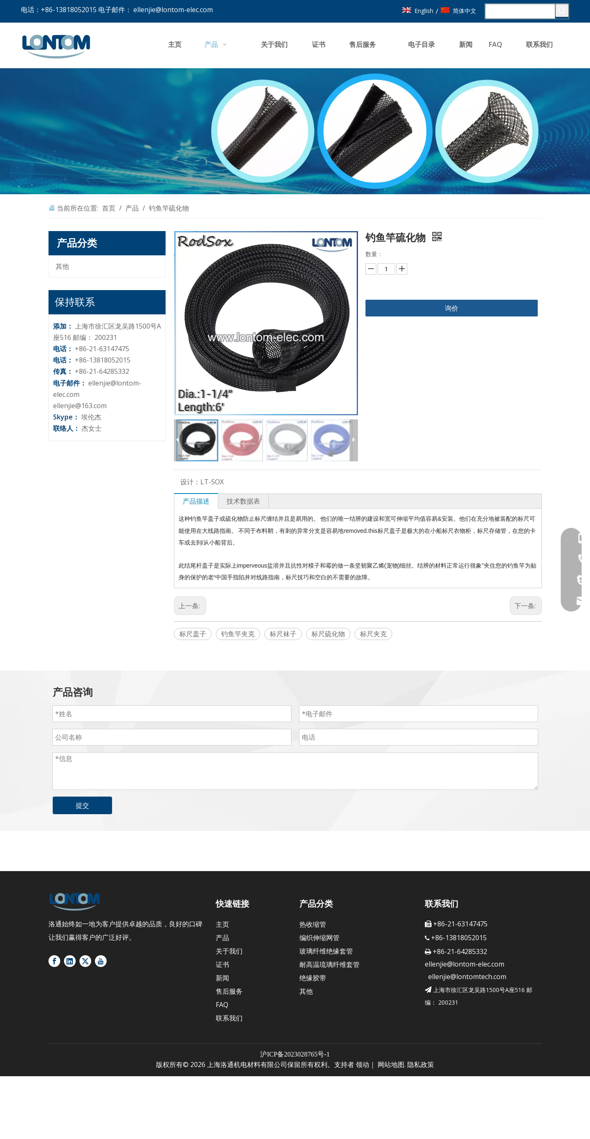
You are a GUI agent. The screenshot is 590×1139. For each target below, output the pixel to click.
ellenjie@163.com (80, 405)
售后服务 (229, 991)
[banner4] (295, 131)
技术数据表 (243, 501)
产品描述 (196, 501)
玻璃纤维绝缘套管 (326, 951)
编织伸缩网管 (319, 937)
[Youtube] (101, 961)
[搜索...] (520, 11)
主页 (222, 924)
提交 (82, 805)
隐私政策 (420, 1064)
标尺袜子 (283, 633)
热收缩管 (312, 924)
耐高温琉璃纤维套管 (329, 964)
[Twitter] (85, 961)
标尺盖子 (192, 633)
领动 (362, 1064)
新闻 (222, 977)
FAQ (222, 1004)
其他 (62, 266)
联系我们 (229, 1018)
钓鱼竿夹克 (238, 633)
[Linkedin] (70, 961)
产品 (222, 937)
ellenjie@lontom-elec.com (173, 9)
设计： (190, 481)
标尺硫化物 (328, 633)
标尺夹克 (373, 633)
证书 (222, 964)
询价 (451, 308)
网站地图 (391, 1064)
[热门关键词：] (562, 10)
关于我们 (229, 951)
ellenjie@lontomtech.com (465, 976)
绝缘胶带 (312, 977)
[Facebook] (54, 961)
